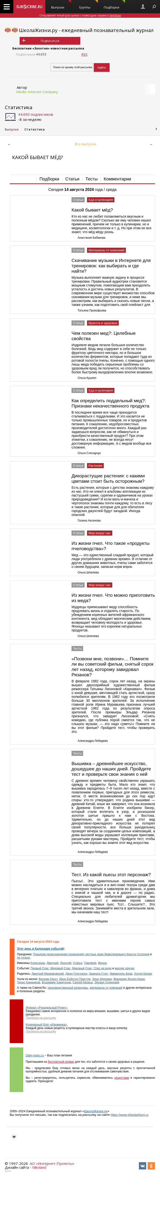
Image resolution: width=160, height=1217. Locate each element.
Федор (102, 963)
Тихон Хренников (28, 982)
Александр (37, 963)
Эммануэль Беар (121, 973)
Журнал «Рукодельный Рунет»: (47, 1007)
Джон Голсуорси (76, 973)
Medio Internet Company (37, 91)
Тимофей (90, 963)
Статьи (72, 179)
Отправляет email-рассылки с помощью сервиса (80, 15)
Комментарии (117, 179)
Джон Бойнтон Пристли (75, 979)
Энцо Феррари (102, 979)
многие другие (124, 968)
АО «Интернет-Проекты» (52, 1163)
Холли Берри (143, 973)
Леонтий (66, 963)
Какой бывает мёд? (92, 209)
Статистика (18, 107)
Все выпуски (85, 143)
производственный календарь (68, 987)
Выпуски (61, 4)
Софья (77, 963)
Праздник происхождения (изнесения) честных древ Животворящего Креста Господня (91, 954)
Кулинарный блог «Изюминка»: (47, 1024)
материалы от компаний (106, 987)
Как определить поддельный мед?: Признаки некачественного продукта (110, 403)
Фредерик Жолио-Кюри (129, 979)
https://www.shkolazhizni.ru (129, 1115)
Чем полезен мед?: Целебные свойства (104, 336)
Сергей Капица (82, 982)
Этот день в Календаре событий (40, 948)
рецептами (121, 1077)
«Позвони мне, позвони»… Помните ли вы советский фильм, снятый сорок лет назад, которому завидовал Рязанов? (112, 666)
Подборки (114, 4)
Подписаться (50, 41)
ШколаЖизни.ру (96, 1111)
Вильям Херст (48, 979)
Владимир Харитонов (56, 982)
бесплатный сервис (61, 1061)
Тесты (92, 179)
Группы (88, 4)
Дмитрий (52, 963)
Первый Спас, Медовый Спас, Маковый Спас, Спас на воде (71, 968)
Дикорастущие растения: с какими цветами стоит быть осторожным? (108, 478)
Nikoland (39, 1167)
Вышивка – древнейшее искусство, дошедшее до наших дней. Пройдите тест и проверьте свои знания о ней (111, 769)
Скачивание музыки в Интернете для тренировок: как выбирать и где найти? (111, 266)
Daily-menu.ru (35, 1055)
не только (23, 957)
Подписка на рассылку (41, 1018)
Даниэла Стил (98, 973)
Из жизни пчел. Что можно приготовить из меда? (113, 598)
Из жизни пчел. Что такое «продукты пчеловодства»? (111, 546)
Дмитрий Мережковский (48, 973)
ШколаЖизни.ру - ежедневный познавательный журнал (86, 30)
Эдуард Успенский (106, 982)
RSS (84, 54)
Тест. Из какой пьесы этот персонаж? (111, 874)
